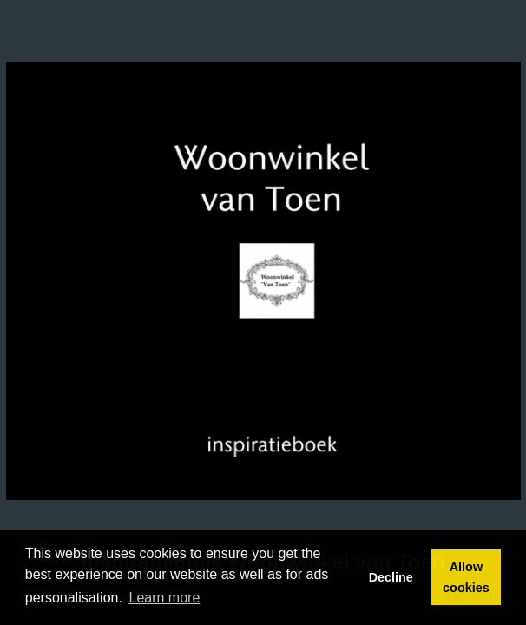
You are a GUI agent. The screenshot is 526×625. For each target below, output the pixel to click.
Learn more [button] (165, 597)
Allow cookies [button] (466, 577)
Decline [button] (391, 577)
